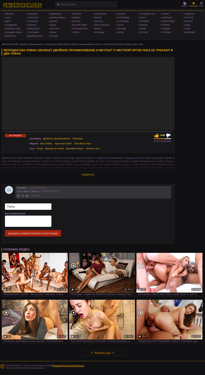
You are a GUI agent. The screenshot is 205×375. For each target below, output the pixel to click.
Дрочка (53, 21)
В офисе (31, 25)
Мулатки (121, 14)
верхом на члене (54, 148)
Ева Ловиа (46, 143)
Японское (189, 32)
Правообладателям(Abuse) (68, 365)
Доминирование (59, 18)
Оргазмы (121, 29)
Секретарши (168, 21)
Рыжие (165, 14)
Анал (7, 18)
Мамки (98, 18)
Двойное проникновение (37, 36)
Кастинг (76, 21)
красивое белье (74, 148)
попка (40, 148)
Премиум (144, 21)
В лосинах (33, 18)
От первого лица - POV (149, 14)
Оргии (120, 32)
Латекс (75, 32)
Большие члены (13, 32)
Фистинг (188, 21)
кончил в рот (93, 148)
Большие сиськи (14, 29)
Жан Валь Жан (82, 143)
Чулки (187, 29)
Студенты (189, 14)
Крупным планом (81, 29)
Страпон (166, 32)
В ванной (32, 14)
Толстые (188, 18)
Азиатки (9, 14)
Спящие (166, 29)
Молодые (99, 32)
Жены (53, 25)
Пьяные (143, 25)
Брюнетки (10, 36)
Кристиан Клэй (63, 143)
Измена (76, 18)
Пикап (142, 18)
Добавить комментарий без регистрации (33, 233)
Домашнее (55, 14)
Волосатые (33, 29)
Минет (97, 29)
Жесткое (54, 29)
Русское (143, 32)
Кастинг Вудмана (81, 25)
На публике (123, 21)
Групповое (33, 32)
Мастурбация (101, 25)
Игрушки (76, 14)
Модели (185, 4)
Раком (142, 29)
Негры (120, 25)
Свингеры (167, 18)
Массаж (98, 21)
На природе (123, 18)
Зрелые (54, 36)
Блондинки (11, 25)
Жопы (53, 32)
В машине (32, 21)
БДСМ (8, 21)
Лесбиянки (100, 14)
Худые (187, 25)
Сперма (166, 25)
